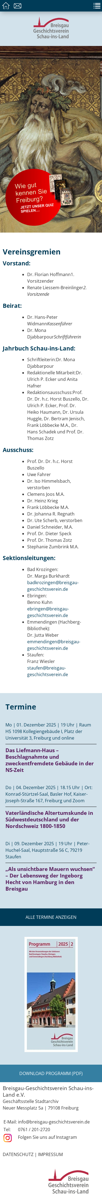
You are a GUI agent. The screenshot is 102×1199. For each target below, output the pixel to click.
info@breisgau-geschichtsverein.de (54, 1122)
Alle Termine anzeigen (51, 917)
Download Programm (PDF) (51, 1073)
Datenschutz (18, 1154)
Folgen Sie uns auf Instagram (47, 1137)
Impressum (50, 1154)
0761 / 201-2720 (34, 1129)
